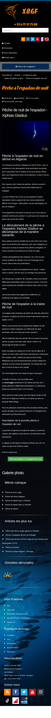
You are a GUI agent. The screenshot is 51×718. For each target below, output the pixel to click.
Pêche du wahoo (10, 509)
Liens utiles (9, 610)
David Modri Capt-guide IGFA (16, 614)
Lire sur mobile (33, 98)
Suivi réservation (9, 53)
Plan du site (9, 622)
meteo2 (24, 700)
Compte (6, 43)
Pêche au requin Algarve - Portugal (17, 551)
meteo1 (15, 700)
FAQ (7, 606)
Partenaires (9, 652)
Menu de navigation (25, 66)
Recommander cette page (13, 101)
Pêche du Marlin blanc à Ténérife (16, 505)
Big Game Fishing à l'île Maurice (17, 618)
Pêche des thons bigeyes (13, 496)
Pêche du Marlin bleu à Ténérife (16, 501)
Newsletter (9, 635)
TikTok (7, 700)
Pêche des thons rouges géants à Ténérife (20, 531)
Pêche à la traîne (10, 547)
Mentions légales (11, 647)
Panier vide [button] (8, 58)
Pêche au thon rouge (11, 492)
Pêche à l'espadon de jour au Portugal (19, 535)
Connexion (7, 48)
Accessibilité (10, 643)
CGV (7, 639)
